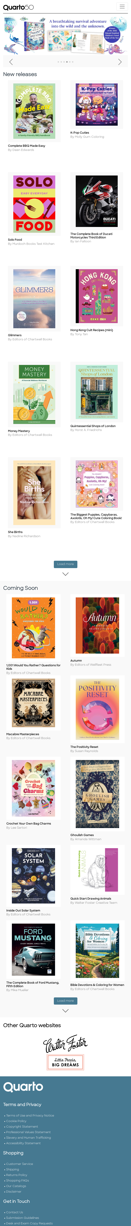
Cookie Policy (16, 1116)
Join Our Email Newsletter (25, 1224)
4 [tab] (67, 62)
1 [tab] (58, 62)
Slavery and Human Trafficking (28, 1132)
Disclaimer (13, 1186)
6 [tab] (72, 62)
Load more (67, 559)
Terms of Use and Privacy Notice (30, 1110)
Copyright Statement (22, 1121)
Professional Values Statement (28, 1127)
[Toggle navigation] (122, 6)
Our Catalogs (16, 1181)
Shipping (12, 1164)
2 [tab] (61, 62)
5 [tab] (69, 62)
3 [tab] (64, 62)
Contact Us (14, 1207)
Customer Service (19, 1159)
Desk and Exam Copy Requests (29, 1218)
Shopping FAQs (17, 1175)
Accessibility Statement (23, 1138)
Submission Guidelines (22, 1213)
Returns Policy (16, 1170)
